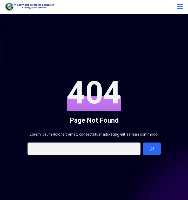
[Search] (152, 149)
